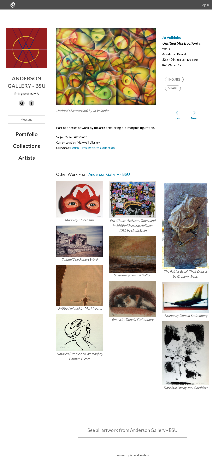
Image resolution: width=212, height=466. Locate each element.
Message (27, 119)
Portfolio (27, 134)
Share (173, 88)
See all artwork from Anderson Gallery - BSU (133, 430)
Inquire (174, 79)
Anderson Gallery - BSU (109, 174)
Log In (204, 5)
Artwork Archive (139, 455)
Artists (26, 158)
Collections (26, 146)
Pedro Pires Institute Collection (92, 148)
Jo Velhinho (171, 37)
